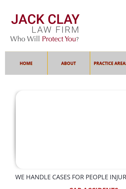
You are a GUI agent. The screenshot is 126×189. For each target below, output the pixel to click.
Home (26, 63)
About (68, 63)
